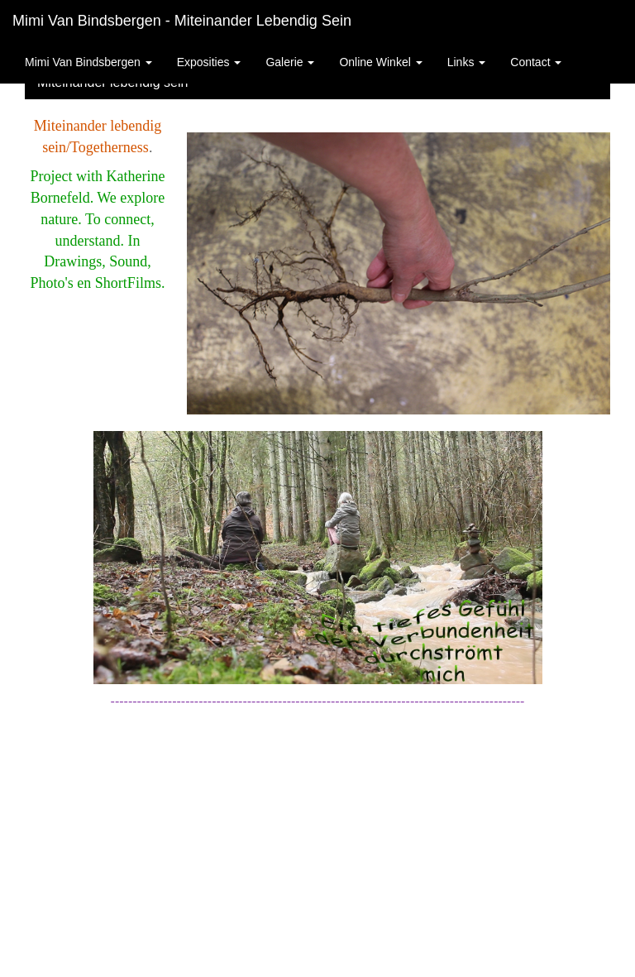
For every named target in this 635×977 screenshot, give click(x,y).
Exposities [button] (209, 62)
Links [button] (466, 62)
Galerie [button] (289, 62)
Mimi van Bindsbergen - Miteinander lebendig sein (181, 20)
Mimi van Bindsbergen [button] (88, 62)
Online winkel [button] (380, 62)
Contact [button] (535, 62)
